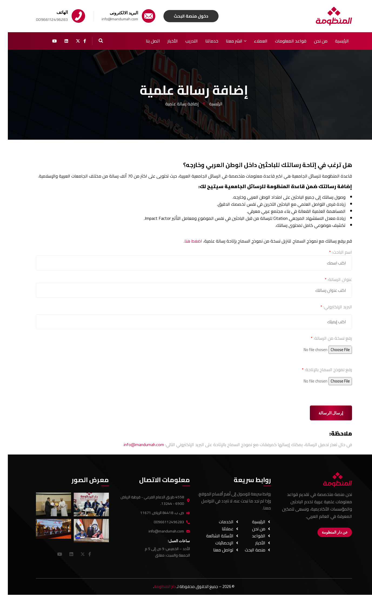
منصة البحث (249, 550)
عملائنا (221, 529)
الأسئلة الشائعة (213, 536)
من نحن (252, 529)
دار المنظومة (157, 586)
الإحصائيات (218, 543)
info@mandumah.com (136, 444)
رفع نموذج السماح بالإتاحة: (319, 369)
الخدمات (220, 522)
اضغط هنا (185, 241)
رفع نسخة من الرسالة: (323, 338)
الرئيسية (208, 103)
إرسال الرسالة (323, 413)
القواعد (252, 536)
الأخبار (254, 543)
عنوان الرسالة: (330, 279)
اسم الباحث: (332, 252)
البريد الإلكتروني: (328, 306)
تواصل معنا (217, 550)
